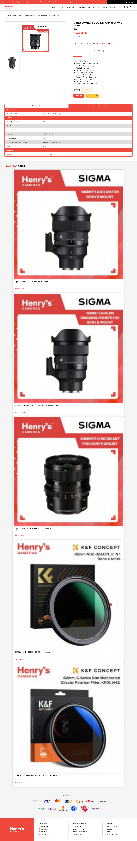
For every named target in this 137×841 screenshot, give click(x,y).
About (109, 829)
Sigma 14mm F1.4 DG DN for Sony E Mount (31, 282)
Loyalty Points (112, 834)
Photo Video (70, 7)
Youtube (43, 832)
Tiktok (42, 834)
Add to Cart (92, 96)
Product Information (100, 106)
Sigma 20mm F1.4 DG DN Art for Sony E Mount (41, 16)
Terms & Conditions (80, 832)
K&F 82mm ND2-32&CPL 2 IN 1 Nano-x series (32, 652)
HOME (6, 16)
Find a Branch (112, 826)
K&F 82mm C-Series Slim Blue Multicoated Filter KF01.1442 (38, 775)
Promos (60, 7)
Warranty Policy (79, 829)
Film (88, 7)
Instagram (44, 829)
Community (113, 7)
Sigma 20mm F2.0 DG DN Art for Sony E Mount (33, 529)
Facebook (43, 826)
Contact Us (77, 826)
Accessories (81, 7)
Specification (37, 106)
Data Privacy (77, 834)
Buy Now (79, 95)
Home (53, 7)
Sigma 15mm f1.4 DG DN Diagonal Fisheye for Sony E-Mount (38, 405)
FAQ (108, 832)
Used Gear (96, 7)
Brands (104, 7)
